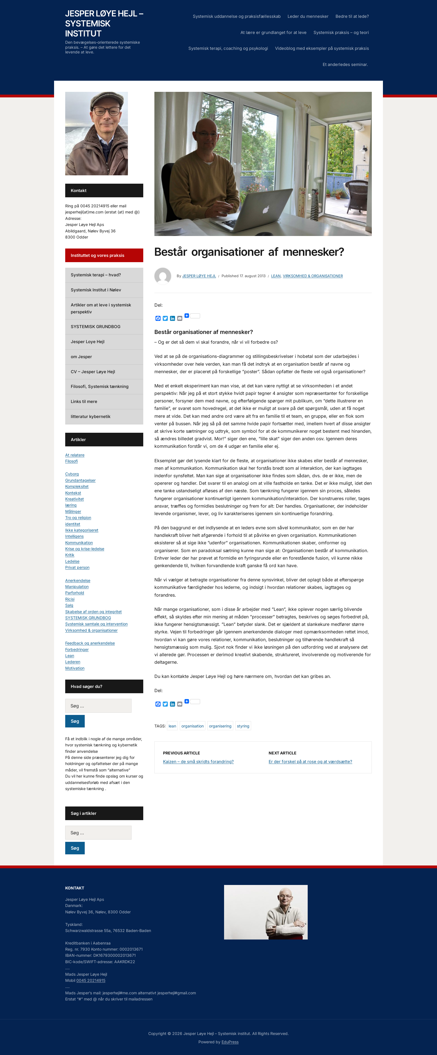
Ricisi (69, 599)
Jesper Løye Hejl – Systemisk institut (104, 23)
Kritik (69, 554)
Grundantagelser (80, 480)
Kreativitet (74, 498)
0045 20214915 (90, 980)
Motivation (74, 668)
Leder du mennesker (308, 16)
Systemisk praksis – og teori (341, 32)
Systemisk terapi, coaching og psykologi (228, 48)
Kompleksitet (77, 486)
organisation (192, 726)
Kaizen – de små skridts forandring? (198, 761)
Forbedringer (77, 649)
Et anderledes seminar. (346, 64)
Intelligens (74, 536)
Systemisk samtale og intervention (96, 623)
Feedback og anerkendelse (90, 643)
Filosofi (71, 461)
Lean (276, 276)
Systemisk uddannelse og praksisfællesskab (237, 16)
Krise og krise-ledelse (84, 548)
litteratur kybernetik (90, 416)
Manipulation (77, 586)
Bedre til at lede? (352, 16)
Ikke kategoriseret (81, 530)
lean (172, 726)
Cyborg (72, 473)
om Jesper (81, 356)
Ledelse (72, 561)
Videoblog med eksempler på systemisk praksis (322, 48)
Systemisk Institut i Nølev (96, 289)
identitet (72, 524)
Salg (69, 605)
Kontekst (73, 492)
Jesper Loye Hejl (88, 341)
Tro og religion (78, 517)
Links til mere (84, 401)
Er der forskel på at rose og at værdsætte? (310, 761)
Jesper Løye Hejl (199, 276)
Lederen (72, 661)
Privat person (77, 567)
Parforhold (74, 592)
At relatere (74, 455)
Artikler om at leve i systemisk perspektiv (101, 308)
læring (71, 505)
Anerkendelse (77, 580)
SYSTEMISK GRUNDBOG (95, 326)
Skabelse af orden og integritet (93, 611)
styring (243, 726)
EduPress (230, 1041)
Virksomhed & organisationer (313, 276)
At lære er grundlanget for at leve (274, 32)
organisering (220, 726)
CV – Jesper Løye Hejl (93, 371)
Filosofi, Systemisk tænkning (99, 386)
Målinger (73, 511)
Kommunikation (79, 542)
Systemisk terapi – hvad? (96, 274)
